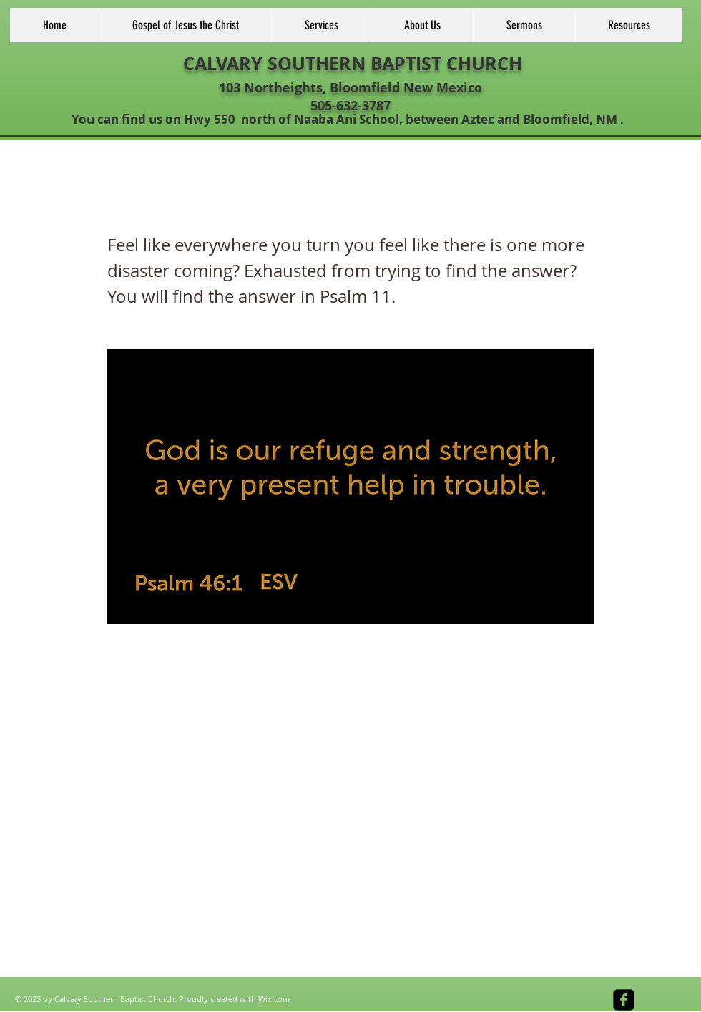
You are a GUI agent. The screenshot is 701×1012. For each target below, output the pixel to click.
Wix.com (274, 998)
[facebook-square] (623, 1000)
